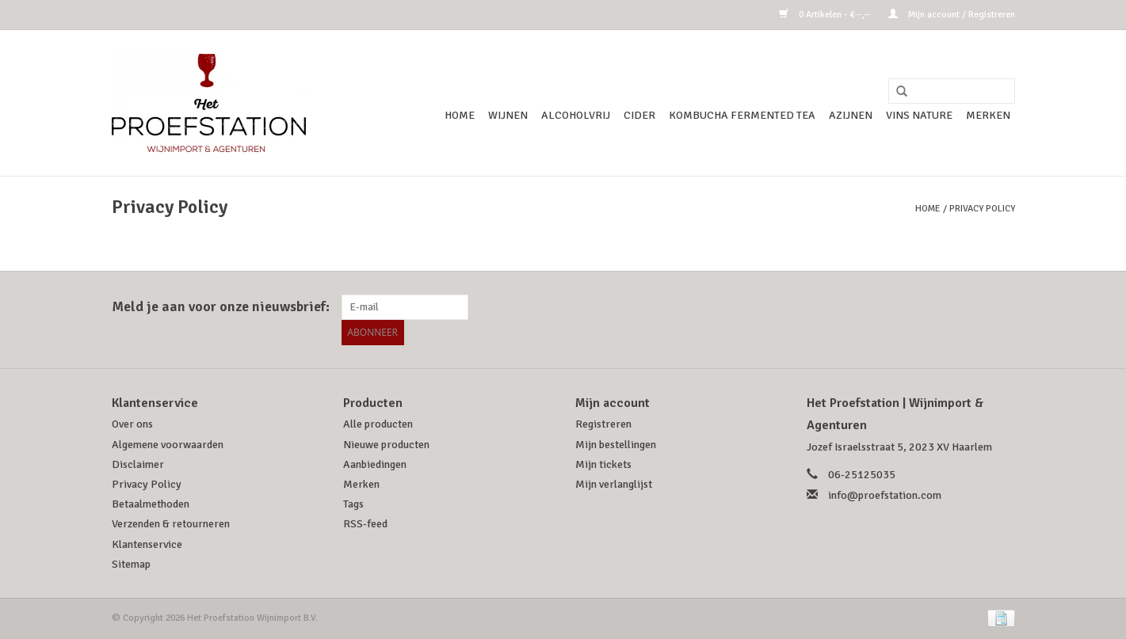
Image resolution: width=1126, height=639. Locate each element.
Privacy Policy (982, 209)
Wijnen (508, 115)
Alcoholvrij (575, 115)
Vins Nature (919, 115)
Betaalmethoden (150, 504)
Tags (353, 504)
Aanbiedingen (375, 464)
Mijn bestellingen (615, 444)
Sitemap (131, 564)
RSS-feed (365, 524)
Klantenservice (147, 544)
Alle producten (378, 424)
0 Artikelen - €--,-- (825, 15)
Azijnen (850, 115)
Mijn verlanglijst (613, 484)
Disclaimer (138, 464)
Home (460, 115)
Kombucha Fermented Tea (742, 115)
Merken (988, 115)
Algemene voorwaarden (167, 444)
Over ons (132, 424)
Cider (639, 115)
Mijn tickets (603, 464)
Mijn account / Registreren (951, 15)
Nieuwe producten (386, 444)
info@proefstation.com (884, 495)
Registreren (603, 424)
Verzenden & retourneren (171, 524)
